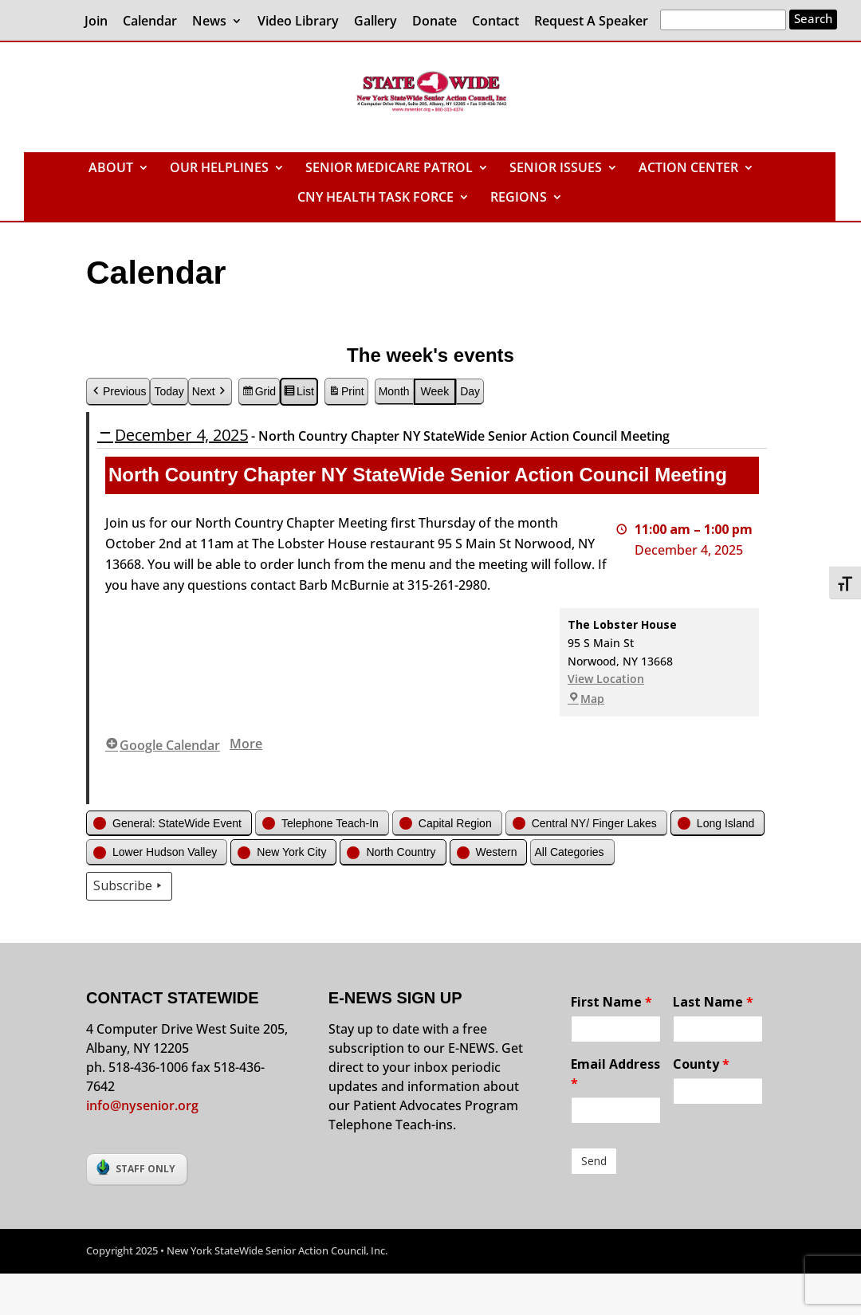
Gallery (375, 21)
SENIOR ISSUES (555, 169)
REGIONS (518, 198)
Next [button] (210, 392)
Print (346, 394)
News (209, 21)
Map (586, 699)
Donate (434, 21)
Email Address (615, 1073)
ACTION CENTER (688, 169)
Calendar (150, 21)
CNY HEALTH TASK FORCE (375, 198)
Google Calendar (162, 745)
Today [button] (168, 391)
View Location (606, 679)
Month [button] (394, 391)
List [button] (298, 394)
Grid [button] (259, 394)
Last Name (713, 1002)
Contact (495, 21)
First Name (611, 1002)
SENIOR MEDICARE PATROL (389, 169)
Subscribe (129, 886)
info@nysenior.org (142, 1105)
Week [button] (435, 391)
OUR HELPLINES (219, 169)
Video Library (298, 21)
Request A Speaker (591, 21)
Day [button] (470, 391)
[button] (169, 824)
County (701, 1064)
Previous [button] (118, 392)
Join (96, 21)
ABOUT (110, 169)
